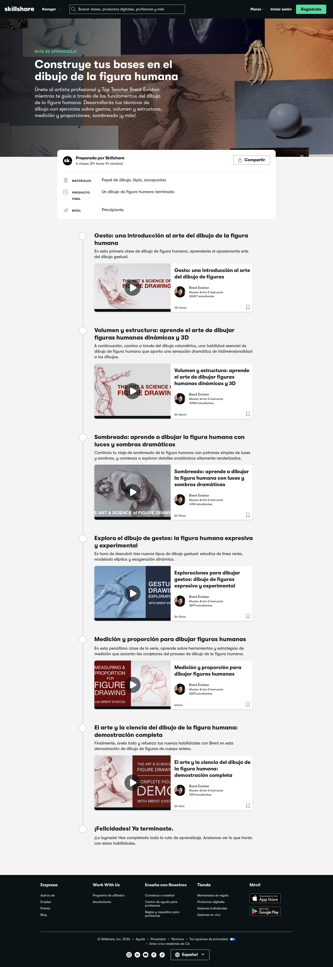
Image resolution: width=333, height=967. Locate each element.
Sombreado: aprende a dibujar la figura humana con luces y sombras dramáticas (211, 478)
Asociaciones (102, 902)
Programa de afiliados (108, 895)
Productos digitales (211, 902)
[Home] (19, 9)
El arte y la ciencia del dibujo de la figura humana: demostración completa (212, 768)
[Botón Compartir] (251, 160)
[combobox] (127, 9)
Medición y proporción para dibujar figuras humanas (207, 670)
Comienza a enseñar (160, 895)
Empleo (45, 902)
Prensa (45, 908)
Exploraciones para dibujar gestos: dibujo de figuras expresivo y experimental (207, 579)
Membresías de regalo (212, 895)
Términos (177, 939)
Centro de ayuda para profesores (161, 903)
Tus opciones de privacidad (212, 939)
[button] (59, 9)
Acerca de (47, 895)
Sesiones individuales (212, 908)
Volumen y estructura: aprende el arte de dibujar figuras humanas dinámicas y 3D (211, 377)
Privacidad (158, 939)
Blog (43, 915)
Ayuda (140, 939)
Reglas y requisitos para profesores (162, 914)
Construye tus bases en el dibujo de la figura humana (106, 70)
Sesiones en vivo (209, 915)
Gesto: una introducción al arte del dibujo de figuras (212, 273)
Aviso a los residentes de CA (169, 943)
